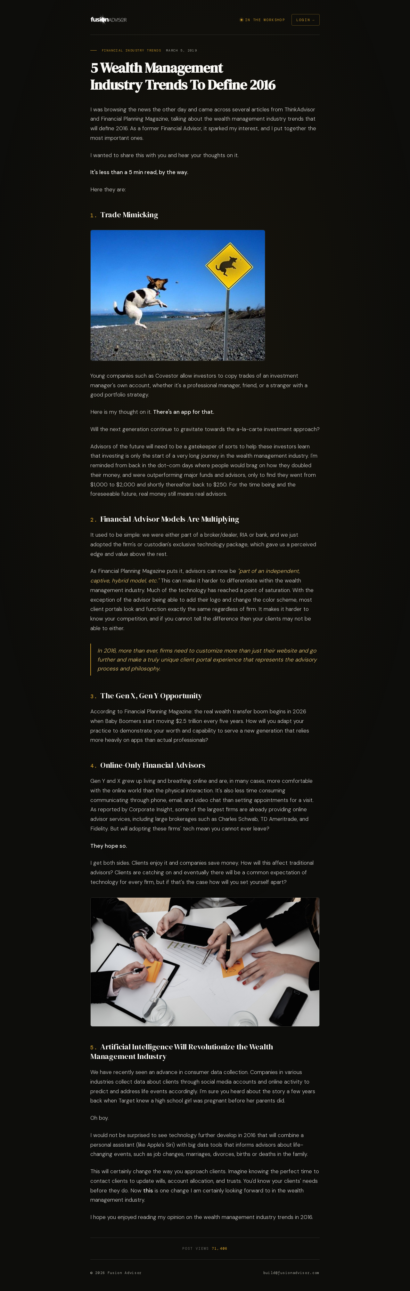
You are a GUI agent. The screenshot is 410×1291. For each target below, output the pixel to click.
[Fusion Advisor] (108, 20)
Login (303, 20)
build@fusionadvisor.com (291, 1273)
